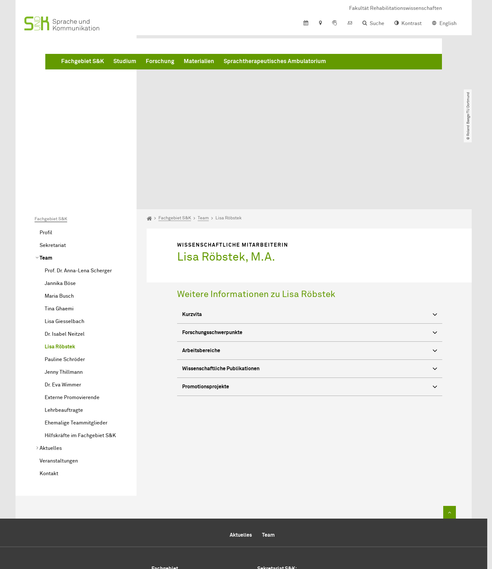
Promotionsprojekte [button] (309, 314)
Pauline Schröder (65, 286)
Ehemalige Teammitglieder (76, 350)
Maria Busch (59, 223)
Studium (221, 63)
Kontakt (49, 401)
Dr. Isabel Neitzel (65, 261)
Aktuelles (51, 375)
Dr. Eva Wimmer (63, 312)
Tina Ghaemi (59, 236)
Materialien (295, 63)
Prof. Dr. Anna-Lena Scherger (78, 198)
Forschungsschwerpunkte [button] (309, 260)
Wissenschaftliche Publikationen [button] (309, 296)
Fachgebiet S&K (178, 63)
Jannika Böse (60, 210)
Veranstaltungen (59, 388)
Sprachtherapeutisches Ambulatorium (371, 63)
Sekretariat (53, 172)
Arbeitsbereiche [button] (309, 278)
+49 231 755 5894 (289, 513)
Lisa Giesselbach (64, 248)
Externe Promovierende (72, 324)
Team (46, 185)
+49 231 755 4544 (298, 505)
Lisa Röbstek (60, 274)
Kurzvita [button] (309, 242)
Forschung (256, 63)
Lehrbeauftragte (64, 337)
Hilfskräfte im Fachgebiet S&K (80, 362)
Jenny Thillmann (64, 299)
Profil (46, 160)
